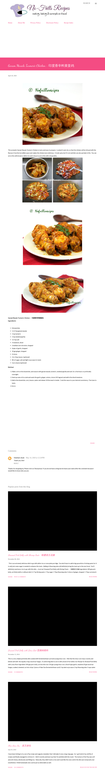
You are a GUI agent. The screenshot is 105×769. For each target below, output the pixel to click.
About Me (21, 23)
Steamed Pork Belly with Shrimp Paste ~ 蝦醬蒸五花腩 (31, 555)
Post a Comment (20, 577)
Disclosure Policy (52, 23)
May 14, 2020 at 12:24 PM (35, 458)
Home (10, 23)
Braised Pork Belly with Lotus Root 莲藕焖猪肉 (28, 650)
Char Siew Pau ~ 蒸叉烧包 (19, 745)
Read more (93, 576)
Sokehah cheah (19, 458)
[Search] (86, 3)
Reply (16, 463)
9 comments (18, 672)
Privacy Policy (35, 23)
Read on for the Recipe (88, 767)
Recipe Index (68, 23)
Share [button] (92, 443)
